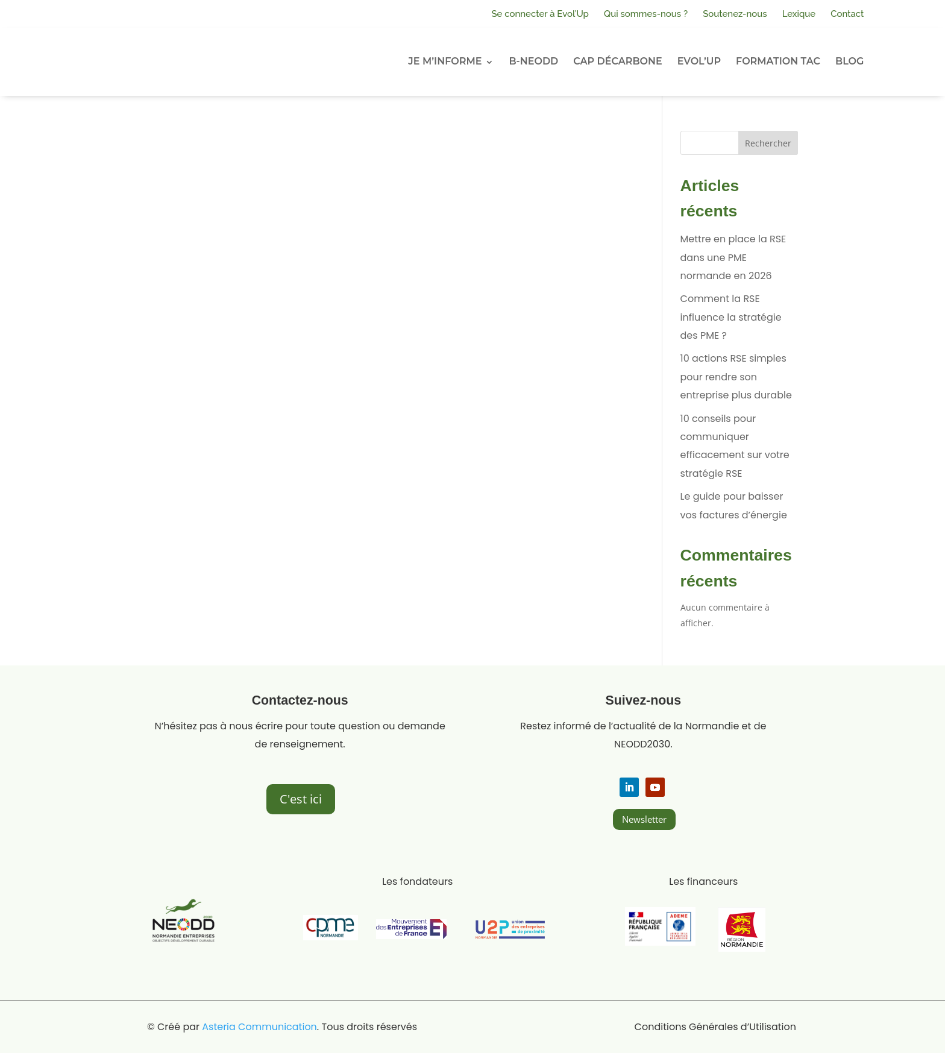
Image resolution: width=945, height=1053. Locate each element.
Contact (847, 13)
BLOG (849, 61)
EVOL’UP (699, 61)
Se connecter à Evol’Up (540, 13)
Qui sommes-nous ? (646, 13)
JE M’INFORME (445, 61)
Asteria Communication (259, 1027)
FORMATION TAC (778, 61)
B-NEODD (533, 61)
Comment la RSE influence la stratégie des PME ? (731, 317)
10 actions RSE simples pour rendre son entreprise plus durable (736, 376)
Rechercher (768, 143)
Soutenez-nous (735, 13)
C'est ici (301, 799)
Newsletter (644, 819)
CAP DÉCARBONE (617, 61)
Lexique (799, 13)
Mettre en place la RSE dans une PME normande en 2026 (733, 257)
